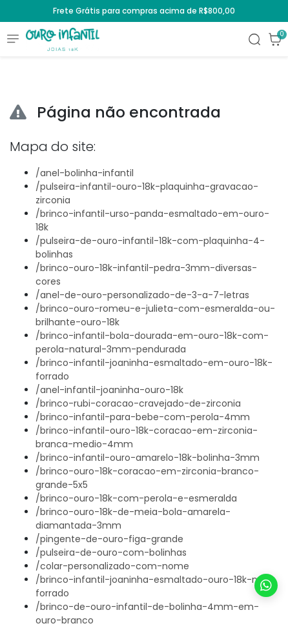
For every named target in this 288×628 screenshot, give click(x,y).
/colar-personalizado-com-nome (112, 566)
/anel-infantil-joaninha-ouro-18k (109, 389)
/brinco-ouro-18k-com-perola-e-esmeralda (136, 498)
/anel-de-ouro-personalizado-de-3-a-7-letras (142, 295)
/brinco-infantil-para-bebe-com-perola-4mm (143, 416)
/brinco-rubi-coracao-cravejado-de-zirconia (138, 403)
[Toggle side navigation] (13, 38)
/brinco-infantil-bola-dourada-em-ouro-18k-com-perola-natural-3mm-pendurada (152, 342)
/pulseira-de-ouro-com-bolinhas (111, 552)
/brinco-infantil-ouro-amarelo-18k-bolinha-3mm (148, 457)
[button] (275, 39)
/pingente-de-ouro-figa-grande (109, 538)
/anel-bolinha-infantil (85, 173)
